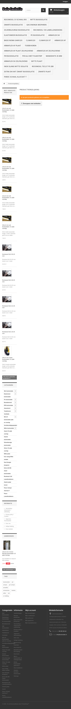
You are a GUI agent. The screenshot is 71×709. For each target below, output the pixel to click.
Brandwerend (8, 402)
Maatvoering (17, 642)
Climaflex (30, 40)
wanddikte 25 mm (54, 56)
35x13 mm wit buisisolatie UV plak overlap (8, 226)
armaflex (5, 587)
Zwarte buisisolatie (13, 25)
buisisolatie (6, 582)
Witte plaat (36, 61)
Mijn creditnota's (30, 615)
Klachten (16, 645)
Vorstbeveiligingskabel (10, 425)
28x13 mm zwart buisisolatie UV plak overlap (8, 359)
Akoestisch (7, 408)
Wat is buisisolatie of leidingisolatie (18, 658)
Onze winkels (9, 529)
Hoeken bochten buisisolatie (17, 672)
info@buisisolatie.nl (61, 634)
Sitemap (16, 676)
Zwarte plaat (44, 71)
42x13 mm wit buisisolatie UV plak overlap (8, 197)
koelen (13, 590)
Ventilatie (6, 414)
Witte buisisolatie (38, 19)
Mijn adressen (29, 618)
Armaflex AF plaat (12, 45)
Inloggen (65, 1)
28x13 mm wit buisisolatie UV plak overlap (8, 139)
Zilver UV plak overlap (8, 449)
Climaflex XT (45, 40)
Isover (5, 485)
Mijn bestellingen (30, 613)
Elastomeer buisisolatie (15, 35)
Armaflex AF (60, 40)
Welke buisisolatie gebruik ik (17, 663)
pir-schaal (12, 584)
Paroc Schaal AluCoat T (15, 77)
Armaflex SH (54, 35)
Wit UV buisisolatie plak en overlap (8, 419)
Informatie (8, 503)
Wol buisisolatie (8, 391)
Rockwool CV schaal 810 (15, 19)
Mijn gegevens (29, 620)
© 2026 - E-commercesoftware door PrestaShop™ (15, 704)
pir (12, 582)
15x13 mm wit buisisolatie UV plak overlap (8, 168)
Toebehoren (30, 45)
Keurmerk (16, 654)
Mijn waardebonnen (31, 623)
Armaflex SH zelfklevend (15, 61)
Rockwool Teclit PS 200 (42, 66)
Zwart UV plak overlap (8, 432)
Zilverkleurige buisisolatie (17, 30)
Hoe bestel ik (17, 647)
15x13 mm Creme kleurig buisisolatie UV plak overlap (9, 553)
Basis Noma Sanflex (13, 40)
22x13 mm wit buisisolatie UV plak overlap (8, 110)
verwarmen (6, 590)
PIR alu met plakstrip (32, 56)
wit (9, 593)
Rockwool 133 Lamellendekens (47, 30)
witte (4, 593)
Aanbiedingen (9, 536)
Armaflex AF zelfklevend (48, 51)
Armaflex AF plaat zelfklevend (18, 51)
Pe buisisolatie (38, 35)
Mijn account (30, 610)
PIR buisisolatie (11, 56)
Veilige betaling (9, 526)
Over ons (7, 523)
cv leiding (6, 596)
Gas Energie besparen (37, 25)
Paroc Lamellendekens (8, 495)
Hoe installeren (18, 668)
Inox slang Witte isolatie (16, 66)
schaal (5, 584)
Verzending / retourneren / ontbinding (8, 510)
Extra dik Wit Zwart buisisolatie (19, 71)
